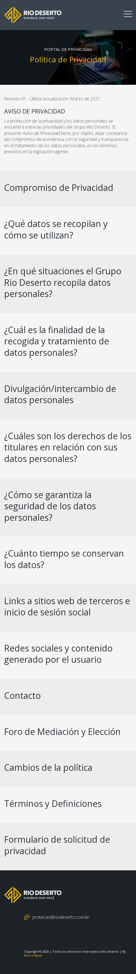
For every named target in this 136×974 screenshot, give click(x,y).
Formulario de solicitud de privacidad (57, 845)
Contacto (22, 695)
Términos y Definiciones (53, 803)
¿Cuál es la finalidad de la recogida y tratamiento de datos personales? (56, 341)
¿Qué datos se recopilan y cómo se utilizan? (56, 229)
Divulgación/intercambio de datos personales (60, 394)
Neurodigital (33, 955)
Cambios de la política (48, 767)
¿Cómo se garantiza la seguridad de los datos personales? (50, 506)
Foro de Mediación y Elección (62, 731)
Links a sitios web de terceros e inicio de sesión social (67, 606)
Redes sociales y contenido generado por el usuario (58, 653)
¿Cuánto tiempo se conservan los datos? (64, 559)
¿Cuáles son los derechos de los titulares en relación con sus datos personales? (67, 447)
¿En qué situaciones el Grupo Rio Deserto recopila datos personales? (62, 282)
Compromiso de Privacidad (58, 187)
